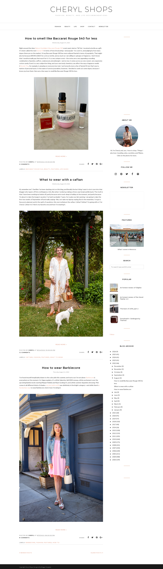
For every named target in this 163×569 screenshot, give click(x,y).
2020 (114, 416)
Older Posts (96, 552)
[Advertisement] (127, 76)
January (117, 410)
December (117, 366)
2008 (114, 445)
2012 (114, 433)
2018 (114, 421)
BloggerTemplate (46, 566)
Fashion (37, 356)
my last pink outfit (53, 384)
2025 (114, 354)
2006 (114, 451)
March (116, 404)
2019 (114, 419)
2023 (114, 360)
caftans (29, 356)
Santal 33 (40, 50)
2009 (114, 442)
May (115, 398)
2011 (114, 436)
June (115, 395)
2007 (114, 448)
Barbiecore (90, 376)
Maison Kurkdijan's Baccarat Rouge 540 (49, 48)
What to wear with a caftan (61, 179)
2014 (114, 427)
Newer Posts (26, 552)
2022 (114, 363)
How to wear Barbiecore (61, 366)
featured (55, 169)
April (115, 401)
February (117, 407)
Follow (112, 334)
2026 (114, 351)
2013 (114, 430)
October (117, 372)
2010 (114, 439)
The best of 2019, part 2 (129, 309)
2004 (114, 457)
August (116, 378)
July (115, 392)
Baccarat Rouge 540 (34, 169)
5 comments (24, 164)
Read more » (61, 156)
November (117, 369)
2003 (114, 460)
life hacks (64, 169)
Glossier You (24, 66)
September (118, 375)
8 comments (24, 536)
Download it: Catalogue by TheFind (130, 319)
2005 (114, 454)
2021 (114, 413)
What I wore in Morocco (127, 249)
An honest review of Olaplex (130, 288)
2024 (114, 357)
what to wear (56, 356)
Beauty (47, 169)
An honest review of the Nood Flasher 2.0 (131, 298)
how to (56, 541)
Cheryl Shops (81, 9)
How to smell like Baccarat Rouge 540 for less (61, 38)
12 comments (24, 352)
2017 (114, 424)
